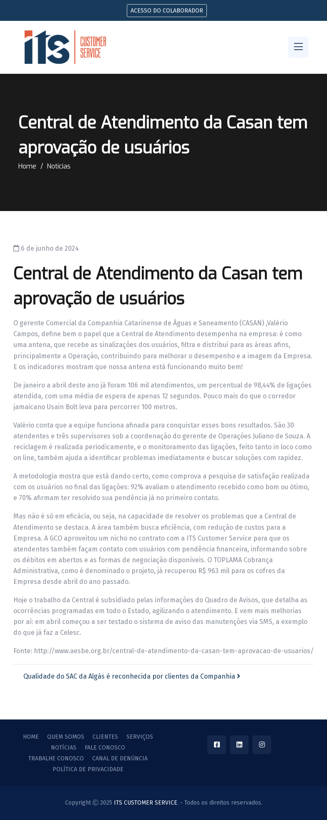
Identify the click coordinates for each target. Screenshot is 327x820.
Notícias (58, 166)
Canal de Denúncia (120, 759)
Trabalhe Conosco (56, 759)
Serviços (139, 737)
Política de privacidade (88, 769)
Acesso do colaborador (167, 10)
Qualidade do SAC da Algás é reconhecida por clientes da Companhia (131, 676)
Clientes (105, 737)
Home (27, 166)
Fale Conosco (105, 748)
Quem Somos (65, 737)
